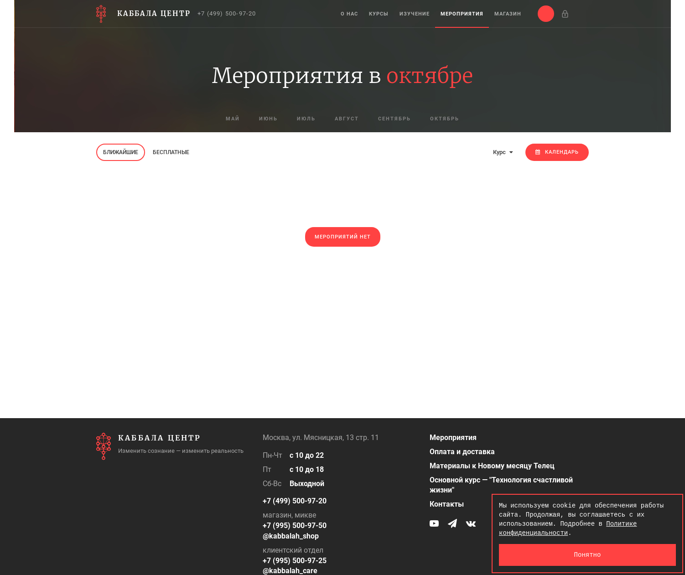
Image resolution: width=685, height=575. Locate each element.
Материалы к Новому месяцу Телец (492, 465)
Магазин (507, 14)
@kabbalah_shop (291, 536)
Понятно (587, 554)
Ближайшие (120, 152)
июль (306, 119)
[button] (546, 13)
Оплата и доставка (462, 451)
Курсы (379, 14)
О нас (349, 14)
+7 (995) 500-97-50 (295, 525)
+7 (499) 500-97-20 (226, 13)
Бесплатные (171, 152)
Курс (503, 152)
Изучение (415, 14)
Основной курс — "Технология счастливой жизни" (501, 485)
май (233, 119)
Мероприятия (462, 14)
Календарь (557, 152)
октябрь (444, 119)
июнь (268, 119)
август (347, 119)
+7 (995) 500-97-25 (295, 560)
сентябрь (394, 119)
